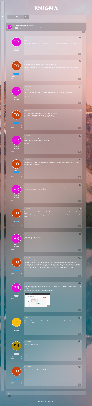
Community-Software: (46, 401)
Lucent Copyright (46, 403)
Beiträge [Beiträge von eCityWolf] (12, 333)
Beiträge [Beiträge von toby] (12, 78)
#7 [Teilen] (80, 185)
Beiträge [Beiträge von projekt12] (12, 52)
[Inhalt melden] (79, 54)
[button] (3, 9)
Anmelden (2, 13)
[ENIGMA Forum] (46, 8)
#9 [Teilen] (80, 234)
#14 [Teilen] (80, 366)
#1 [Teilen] (80, 37)
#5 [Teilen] (80, 136)
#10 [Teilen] (80, 257)
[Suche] (3, 16)
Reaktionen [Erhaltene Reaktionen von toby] (12, 76)
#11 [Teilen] (80, 283)
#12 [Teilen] (80, 317)
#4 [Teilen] (80, 110)
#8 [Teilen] (80, 208)
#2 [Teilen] (80, 61)
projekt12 (22, 28)
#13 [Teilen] (80, 341)
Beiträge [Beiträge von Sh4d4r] (12, 358)
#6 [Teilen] (80, 159)
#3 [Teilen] (80, 86)
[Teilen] (83, 32)
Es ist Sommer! (28, 355)
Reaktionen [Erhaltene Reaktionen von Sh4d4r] (12, 356)
